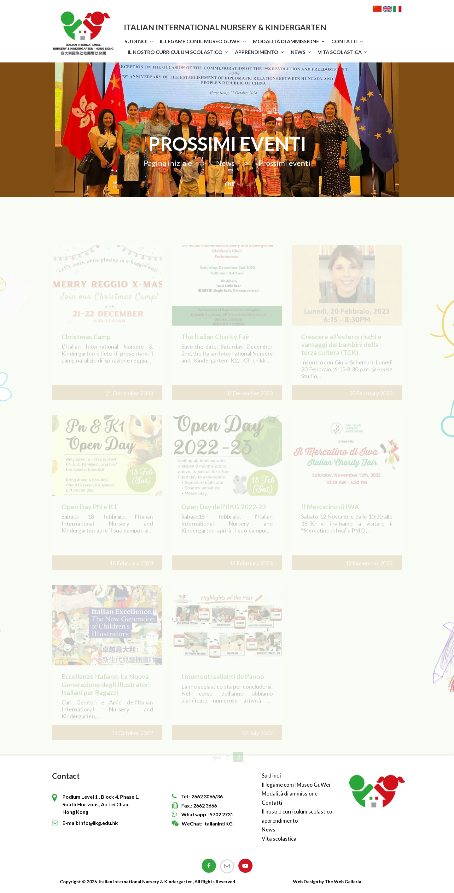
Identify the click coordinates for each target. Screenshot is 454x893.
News (298, 52)
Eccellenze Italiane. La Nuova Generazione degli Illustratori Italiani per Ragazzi (105, 692)
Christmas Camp (86, 344)
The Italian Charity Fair (215, 344)
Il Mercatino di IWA (330, 514)
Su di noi (136, 41)
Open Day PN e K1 (89, 514)
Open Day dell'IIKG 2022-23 (223, 514)
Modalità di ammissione (286, 41)
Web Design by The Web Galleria (327, 881)
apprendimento (256, 52)
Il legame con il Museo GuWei (200, 41)
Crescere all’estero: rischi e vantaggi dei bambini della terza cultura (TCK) (341, 352)
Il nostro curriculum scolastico (175, 52)
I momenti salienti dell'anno (222, 684)
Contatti (344, 41)
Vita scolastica (340, 52)
